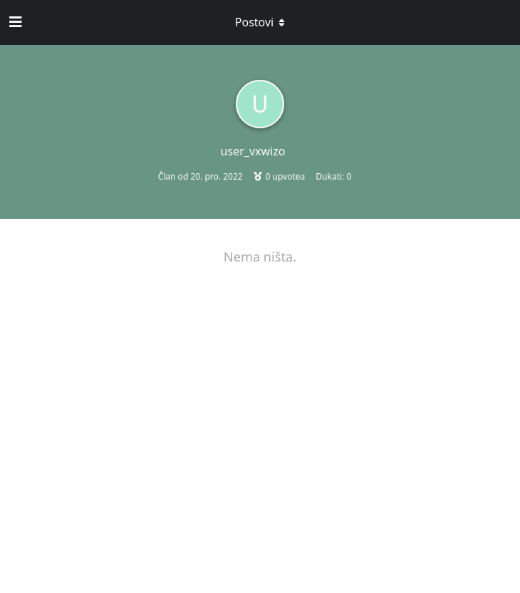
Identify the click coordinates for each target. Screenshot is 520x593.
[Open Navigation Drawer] (14, 22)
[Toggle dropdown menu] (260, 22)
